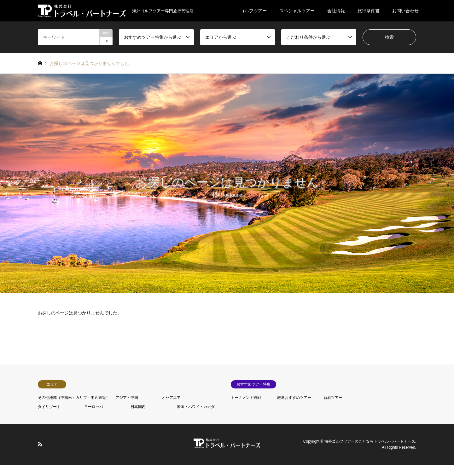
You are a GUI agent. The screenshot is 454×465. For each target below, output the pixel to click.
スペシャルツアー (297, 10)
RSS (40, 444)
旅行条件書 (369, 10)
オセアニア (171, 397)
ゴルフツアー (253, 10)
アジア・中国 (126, 397)
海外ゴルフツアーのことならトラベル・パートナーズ (369, 441)
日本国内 (138, 407)
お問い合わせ (405, 10)
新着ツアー (332, 397)
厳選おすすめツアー (294, 397)
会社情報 (336, 10)
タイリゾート (49, 407)
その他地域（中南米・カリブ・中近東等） (74, 397)
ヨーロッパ (93, 407)
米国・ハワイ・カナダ (196, 407)
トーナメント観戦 (246, 397)
